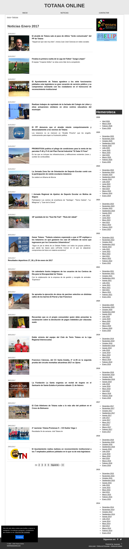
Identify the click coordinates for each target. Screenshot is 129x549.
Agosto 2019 (107, 348)
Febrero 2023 (107, 227)
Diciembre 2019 (108, 339)
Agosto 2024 (107, 179)
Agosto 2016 (107, 449)
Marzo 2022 (106, 258)
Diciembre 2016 (108, 440)
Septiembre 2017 (108, 413)
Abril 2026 (106, 121)
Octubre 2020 (107, 310)
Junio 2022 (106, 251)
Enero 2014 (106, 533)
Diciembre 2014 (108, 507)
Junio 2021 (106, 285)
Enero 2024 (106, 196)
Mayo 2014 (106, 523)
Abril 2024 (106, 189)
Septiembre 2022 (108, 244)
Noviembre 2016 (108, 442)
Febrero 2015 (107, 497)
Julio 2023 (106, 215)
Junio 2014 (106, 521)
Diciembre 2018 (108, 372)
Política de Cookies (116, 546)
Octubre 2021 (107, 276)
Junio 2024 (106, 184)
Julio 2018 (106, 384)
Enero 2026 (106, 128)
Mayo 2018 (106, 389)
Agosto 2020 (107, 314)
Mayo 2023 (106, 220)
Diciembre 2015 (108, 473)
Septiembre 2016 (108, 447)
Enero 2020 (106, 330)
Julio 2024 (106, 182)
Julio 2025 (106, 148)
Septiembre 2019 (108, 346)
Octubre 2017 (107, 411)
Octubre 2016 (107, 444)
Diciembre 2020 (108, 305)
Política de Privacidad (103, 546)
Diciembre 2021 (108, 271)
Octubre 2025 (107, 141)
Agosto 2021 (107, 280)
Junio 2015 (106, 487)
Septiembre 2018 (108, 379)
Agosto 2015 (107, 483)
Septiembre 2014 (108, 514)
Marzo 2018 (106, 393)
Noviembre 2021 (108, 273)
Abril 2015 (106, 492)
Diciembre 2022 (108, 237)
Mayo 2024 (106, 186)
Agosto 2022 (107, 247)
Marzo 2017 (106, 427)
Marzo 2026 (106, 124)
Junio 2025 (106, 150)
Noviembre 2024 (108, 172)
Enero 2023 (106, 229)
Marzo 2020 (106, 326)
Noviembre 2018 (108, 375)
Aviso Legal (92, 546)
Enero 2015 (106, 499)
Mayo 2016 (106, 456)
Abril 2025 (106, 155)
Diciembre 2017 (108, 406)
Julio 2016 (106, 451)
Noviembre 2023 (108, 206)
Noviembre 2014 (108, 509)
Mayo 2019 (106, 355)
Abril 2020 (106, 323)
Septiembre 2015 (108, 480)
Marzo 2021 (106, 292)
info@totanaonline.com (14, 545)
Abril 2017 (106, 425)
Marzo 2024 (106, 191)
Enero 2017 (106, 432)
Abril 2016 (106, 458)
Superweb (117, 544)
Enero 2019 (106, 364)
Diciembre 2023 (108, 204)
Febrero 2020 (107, 328)
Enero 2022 (106, 263)
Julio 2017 (106, 418)
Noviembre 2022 (108, 240)
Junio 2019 (106, 353)
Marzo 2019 (106, 360)
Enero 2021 (106, 297)
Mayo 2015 (106, 490)
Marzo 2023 (106, 225)
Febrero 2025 (107, 160)
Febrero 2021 (107, 294)
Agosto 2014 (107, 516)
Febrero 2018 (107, 396)
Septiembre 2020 (108, 312)
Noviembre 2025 (108, 139)
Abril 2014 (106, 526)
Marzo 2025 (106, 157)
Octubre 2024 (107, 175)
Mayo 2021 (106, 287)
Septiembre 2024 (108, 177)
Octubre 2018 (107, 377)
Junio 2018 (106, 386)
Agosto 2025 (107, 146)
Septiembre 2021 (108, 278)
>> (63, 465)
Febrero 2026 (107, 126)
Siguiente (55, 465)
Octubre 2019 (107, 343)
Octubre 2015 (107, 478)
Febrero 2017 (107, 429)
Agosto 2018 (107, 382)
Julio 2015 (106, 485)
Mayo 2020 (106, 321)
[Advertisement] (109, 75)
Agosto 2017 (107, 415)
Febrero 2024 (107, 193)
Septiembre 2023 (108, 211)
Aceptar (19, 537)
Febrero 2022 (107, 261)
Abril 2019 (106, 357)
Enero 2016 (106, 465)
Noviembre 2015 (108, 476)
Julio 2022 (106, 249)
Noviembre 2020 (108, 307)
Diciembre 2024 (108, 170)
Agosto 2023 (107, 213)
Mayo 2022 (106, 254)
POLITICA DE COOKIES (22, 532)
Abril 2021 (106, 290)
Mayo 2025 (106, 153)
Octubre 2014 (107, 512)
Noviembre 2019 (108, 341)
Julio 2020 (106, 317)
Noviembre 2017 (108, 408)
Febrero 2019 (107, 362)
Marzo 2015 (106, 494)
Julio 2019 (106, 350)
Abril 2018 (106, 391)
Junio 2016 (106, 454)
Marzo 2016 (106, 461)
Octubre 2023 (107, 208)
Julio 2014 (106, 519)
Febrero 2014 (107, 530)
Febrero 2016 (107, 463)
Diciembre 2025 (108, 136)
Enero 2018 (106, 398)
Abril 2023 (106, 222)
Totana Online (64, 5)
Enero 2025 (106, 162)
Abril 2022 (106, 256)
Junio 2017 (106, 420)
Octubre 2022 (107, 242)
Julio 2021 (106, 283)
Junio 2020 (106, 319)
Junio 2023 (106, 218)
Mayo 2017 (106, 422)
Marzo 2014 (106, 528)
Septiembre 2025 (108, 143)
